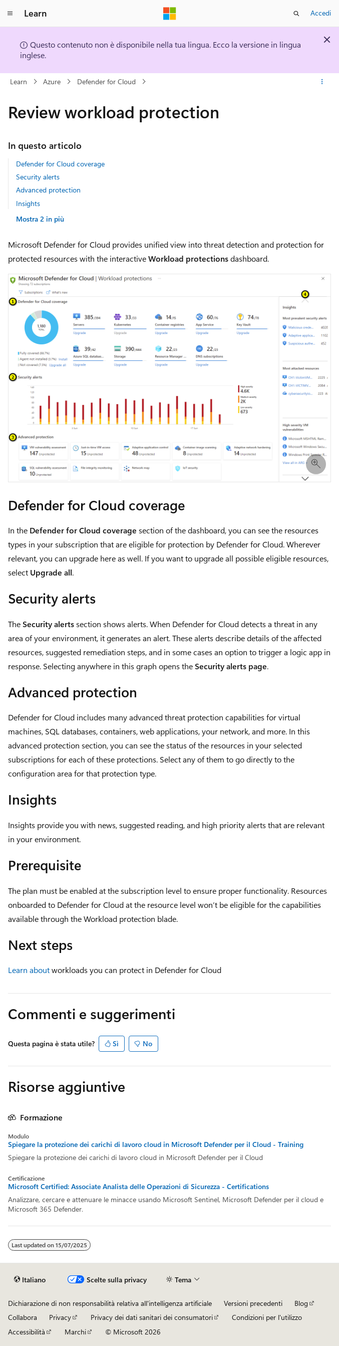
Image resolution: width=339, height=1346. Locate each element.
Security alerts (38, 176)
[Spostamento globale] (10, 14)
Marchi (75, 1331)
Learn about (29, 970)
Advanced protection (48, 190)
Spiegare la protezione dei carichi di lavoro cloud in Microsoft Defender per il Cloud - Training (155, 1144)
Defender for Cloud (106, 81)
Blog (301, 1303)
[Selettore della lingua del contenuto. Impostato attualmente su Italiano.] (30, 1279)
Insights (28, 203)
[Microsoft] (169, 13)
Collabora (22, 1317)
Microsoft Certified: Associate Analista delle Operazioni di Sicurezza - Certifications (138, 1186)
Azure (52, 81)
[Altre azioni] (322, 82)
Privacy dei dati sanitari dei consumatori (152, 1317)
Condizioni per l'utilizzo (267, 1317)
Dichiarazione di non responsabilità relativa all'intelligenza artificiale (110, 1303)
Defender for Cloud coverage (60, 163)
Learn (18, 81)
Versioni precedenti (253, 1303)
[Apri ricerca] (296, 14)
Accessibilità (26, 1331)
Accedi (320, 13)
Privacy (60, 1317)
